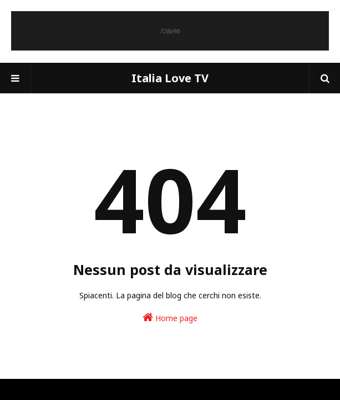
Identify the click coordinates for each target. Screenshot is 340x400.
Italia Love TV (170, 78)
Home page (170, 317)
